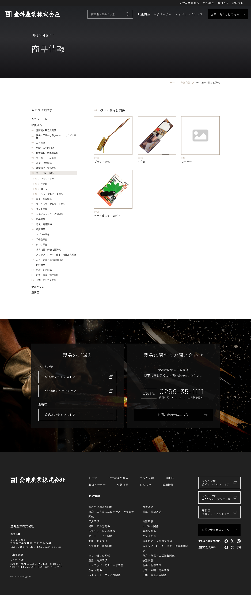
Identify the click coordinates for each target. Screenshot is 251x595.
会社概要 (208, 3)
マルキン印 (37, 286)
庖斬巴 (35, 292)
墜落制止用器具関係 (43, 130)
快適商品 (38, 264)
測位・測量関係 (41, 163)
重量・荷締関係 (41, 199)
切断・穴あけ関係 (42, 147)
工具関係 (38, 142)
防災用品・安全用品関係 (46, 249)
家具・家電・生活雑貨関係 (47, 259)
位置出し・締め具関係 (44, 153)
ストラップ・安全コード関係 (48, 204)
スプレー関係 (40, 234)
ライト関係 (39, 209)
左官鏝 (40, 184)
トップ (93, 477)
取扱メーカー (163, 14)
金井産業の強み (189, 3)
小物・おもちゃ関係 (43, 280)
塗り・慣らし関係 (42, 173)
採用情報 (238, 3)
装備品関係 (39, 239)
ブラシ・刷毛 (43, 179)
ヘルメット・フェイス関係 (47, 214)
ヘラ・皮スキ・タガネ (48, 194)
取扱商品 (144, 14)
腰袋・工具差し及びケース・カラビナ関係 (53, 136)
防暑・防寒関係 (41, 270)
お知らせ (223, 3)
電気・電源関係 (41, 224)
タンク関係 (39, 244)
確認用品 (38, 229)
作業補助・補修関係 (43, 168)
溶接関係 (38, 219)
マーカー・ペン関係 (43, 158)
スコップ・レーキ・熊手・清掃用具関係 (53, 254)
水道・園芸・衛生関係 (44, 275)
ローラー (41, 189)
